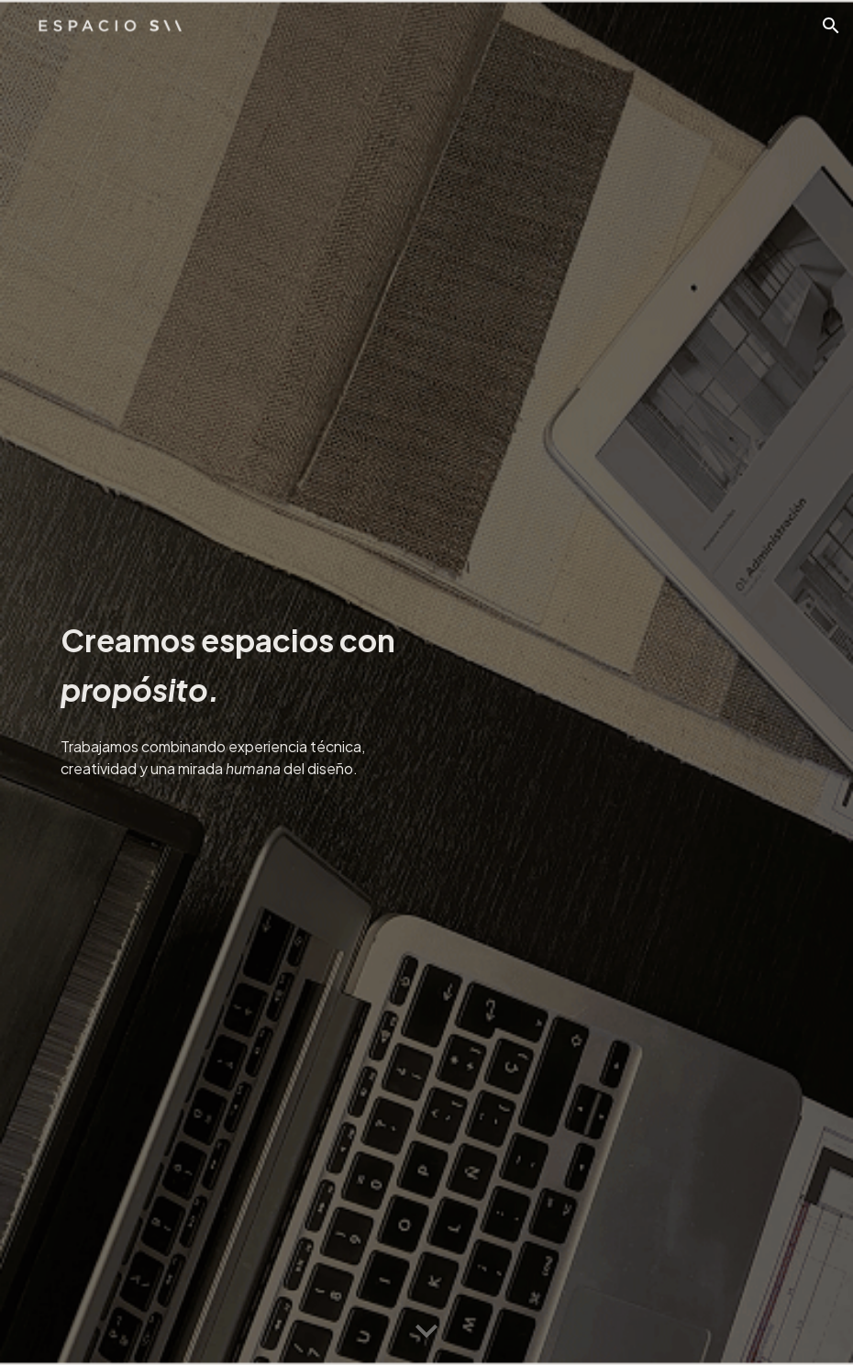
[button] (831, 26)
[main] (234, 661)
